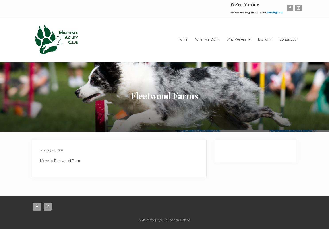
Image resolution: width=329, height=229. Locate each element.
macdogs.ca (275, 12)
